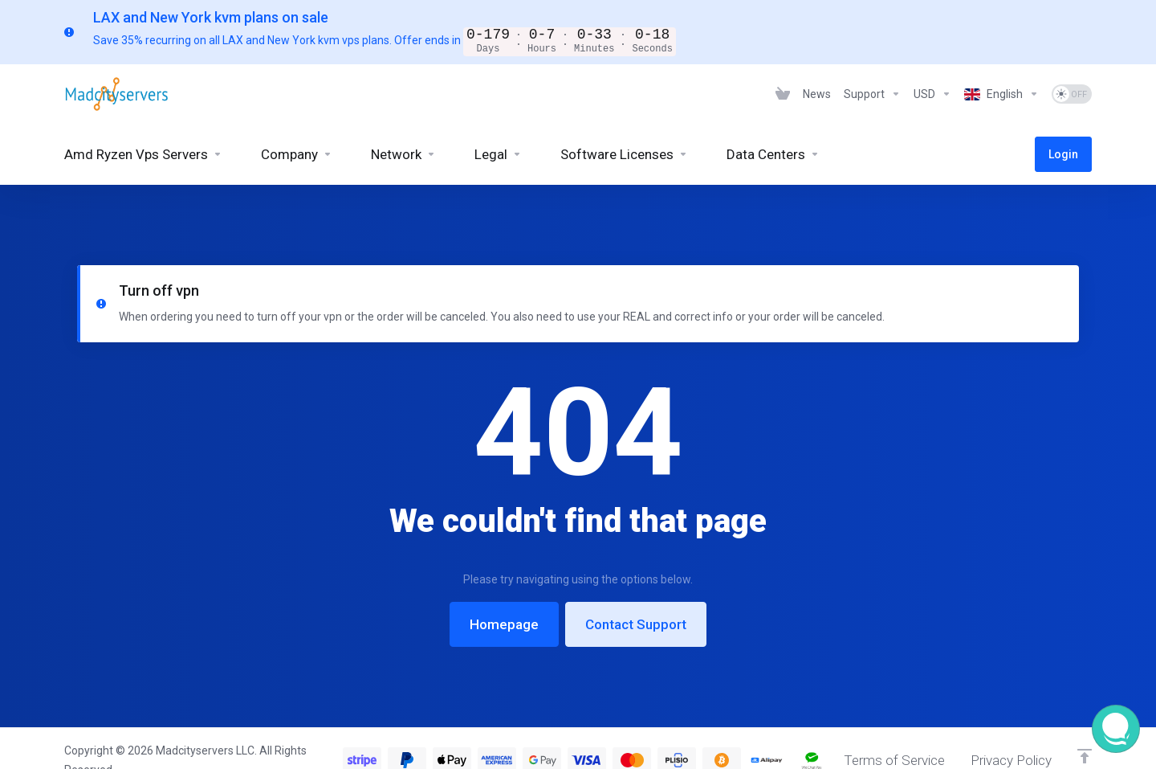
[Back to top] (1084, 733)
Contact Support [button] (635, 584)
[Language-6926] (1001, 93)
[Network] (403, 153)
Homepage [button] (504, 584)
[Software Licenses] (624, 153)
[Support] (872, 93)
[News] (816, 93)
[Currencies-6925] (932, 93)
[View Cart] (782, 93)
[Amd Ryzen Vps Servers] (143, 153)
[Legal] (498, 153)
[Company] (297, 153)
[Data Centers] (773, 153)
